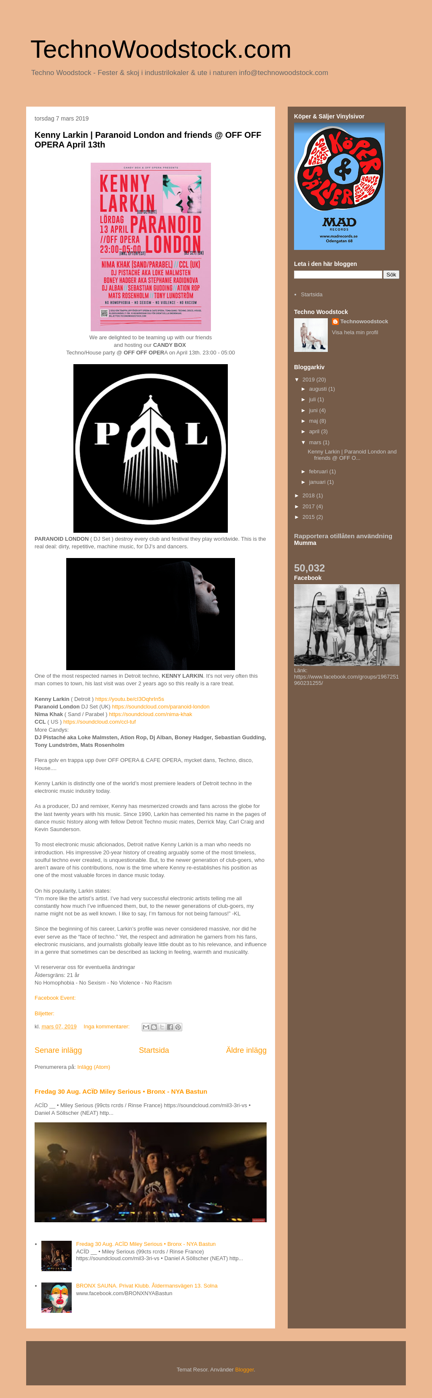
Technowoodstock (364, 321)
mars (316, 442)
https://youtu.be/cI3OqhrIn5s (129, 699)
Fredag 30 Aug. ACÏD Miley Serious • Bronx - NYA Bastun (121, 1091)
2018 (309, 495)
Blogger (244, 1369)
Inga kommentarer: (107, 1026)
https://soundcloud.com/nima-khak (150, 714)
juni (314, 410)
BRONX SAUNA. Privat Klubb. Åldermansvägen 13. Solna (146, 1286)
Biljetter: (44, 1013)
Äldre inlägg (246, 1050)
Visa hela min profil (355, 332)
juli (313, 399)
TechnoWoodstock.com (161, 49)
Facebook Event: (56, 998)
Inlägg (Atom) (93, 1067)
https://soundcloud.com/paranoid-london (160, 706)
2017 (309, 506)
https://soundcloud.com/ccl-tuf (99, 722)
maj (314, 421)
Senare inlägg (58, 1050)
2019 (309, 379)
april (315, 431)
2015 (309, 517)
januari (318, 482)
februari (319, 471)
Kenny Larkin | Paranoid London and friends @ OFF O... (352, 455)
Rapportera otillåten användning (343, 535)
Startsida (154, 1050)
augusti (319, 389)
